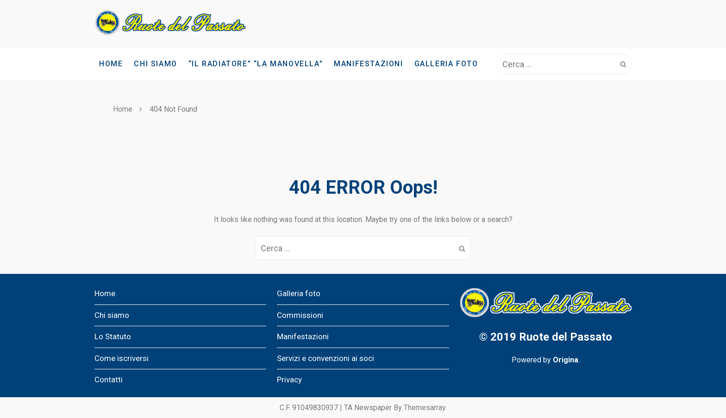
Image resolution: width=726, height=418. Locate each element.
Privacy (289, 379)
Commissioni (300, 315)
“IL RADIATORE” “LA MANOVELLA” (255, 63)
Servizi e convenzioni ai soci (325, 358)
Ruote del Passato (565, 336)
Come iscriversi (121, 358)
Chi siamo (155, 63)
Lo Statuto (112, 336)
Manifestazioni (368, 63)
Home (111, 63)
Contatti (108, 379)
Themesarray (424, 407)
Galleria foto (446, 63)
